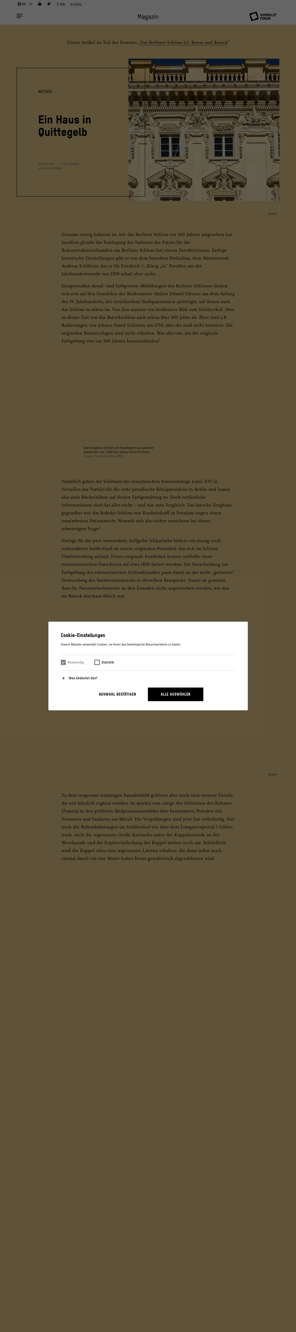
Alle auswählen (176, 694)
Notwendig (76, 662)
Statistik (108, 662)
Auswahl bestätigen (117, 694)
